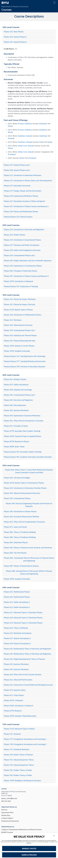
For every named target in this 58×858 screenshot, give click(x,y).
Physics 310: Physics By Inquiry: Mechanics (20, 299)
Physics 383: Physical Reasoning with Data (19, 341)
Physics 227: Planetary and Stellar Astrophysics (21, 245)
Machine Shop (5, 815)
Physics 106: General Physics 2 (15, 42)
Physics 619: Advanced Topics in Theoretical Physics (23, 623)
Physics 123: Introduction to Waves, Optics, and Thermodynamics (28, 181)
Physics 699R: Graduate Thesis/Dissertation (20, 716)
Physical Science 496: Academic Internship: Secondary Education (28, 457)
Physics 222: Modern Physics (14, 235)
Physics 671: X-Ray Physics (14, 695)
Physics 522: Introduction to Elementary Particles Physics (25, 488)
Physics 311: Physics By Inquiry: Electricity (19, 304)
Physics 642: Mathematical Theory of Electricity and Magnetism (27, 654)
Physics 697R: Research (13, 711)
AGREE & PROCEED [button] (29, 855)
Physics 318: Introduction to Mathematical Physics (22, 315)
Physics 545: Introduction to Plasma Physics (20, 511)
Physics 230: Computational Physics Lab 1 (19, 255)
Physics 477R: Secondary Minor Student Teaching (22, 431)
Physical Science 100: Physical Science (18, 217)
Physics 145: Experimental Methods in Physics (21, 196)
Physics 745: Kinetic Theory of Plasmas (18, 755)
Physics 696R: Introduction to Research (18, 706)
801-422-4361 (6, 801)
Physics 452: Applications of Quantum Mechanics (22, 416)
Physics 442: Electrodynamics (15, 405)
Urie (41, 142)
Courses (6, 9)
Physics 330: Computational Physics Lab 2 (19, 330)
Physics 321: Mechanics (13, 320)
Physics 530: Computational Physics (17, 498)
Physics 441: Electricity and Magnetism (18, 400)
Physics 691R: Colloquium (13, 700)
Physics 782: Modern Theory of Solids (18, 775)
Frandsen (11, 154)
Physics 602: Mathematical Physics (17, 597)
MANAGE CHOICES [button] (29, 848)
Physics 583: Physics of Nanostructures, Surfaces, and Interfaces (28, 548)
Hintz (22, 158)
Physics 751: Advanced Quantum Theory (19, 760)
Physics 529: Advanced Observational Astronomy (22, 493)
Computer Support (7, 818)
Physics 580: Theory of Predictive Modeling (20, 532)
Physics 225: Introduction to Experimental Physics (22, 240)
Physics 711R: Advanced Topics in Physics (19, 729)
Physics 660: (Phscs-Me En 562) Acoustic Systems (22, 674)
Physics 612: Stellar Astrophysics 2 (17, 607)
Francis (21, 124)
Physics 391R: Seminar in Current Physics (19, 346)
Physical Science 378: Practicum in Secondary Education (24, 367)
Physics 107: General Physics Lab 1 (17, 165)
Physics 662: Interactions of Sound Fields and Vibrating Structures (28, 685)
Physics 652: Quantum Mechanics (16, 669)
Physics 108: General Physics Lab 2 (17, 170)
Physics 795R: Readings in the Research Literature (22, 781)
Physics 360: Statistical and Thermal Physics (20, 335)
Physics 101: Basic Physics (14, 32)
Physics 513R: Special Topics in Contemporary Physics (24, 483)
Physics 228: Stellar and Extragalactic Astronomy (22, 250)
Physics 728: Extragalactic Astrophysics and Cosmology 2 (25, 744)
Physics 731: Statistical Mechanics (16, 749)
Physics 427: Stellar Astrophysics (16, 385)
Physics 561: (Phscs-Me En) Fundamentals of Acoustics (24, 522)
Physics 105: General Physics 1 (15, 37)
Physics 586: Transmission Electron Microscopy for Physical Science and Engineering (29, 559)
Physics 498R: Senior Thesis (14, 447)
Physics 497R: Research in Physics (16, 441)
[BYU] (5, 3)
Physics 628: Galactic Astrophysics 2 (17, 643)
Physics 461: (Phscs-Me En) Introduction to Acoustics (23, 421)
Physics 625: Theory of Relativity (16, 628)
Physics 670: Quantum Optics (15, 690)
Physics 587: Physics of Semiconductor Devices (21, 566)
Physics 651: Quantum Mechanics (16, 664)
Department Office (7, 812)
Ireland (28, 136)
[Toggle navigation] (54, 3)
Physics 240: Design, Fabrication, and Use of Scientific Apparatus (27, 261)
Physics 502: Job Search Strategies (17, 478)
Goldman (27, 124)
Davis (10, 126)
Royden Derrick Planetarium (10, 821)
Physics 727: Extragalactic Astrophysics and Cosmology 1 (25, 739)
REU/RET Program (7, 832)
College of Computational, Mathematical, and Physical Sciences (21, 829)
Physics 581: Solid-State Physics (16, 542)
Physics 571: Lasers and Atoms (15, 527)
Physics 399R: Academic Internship (17, 351)
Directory (4, 810)
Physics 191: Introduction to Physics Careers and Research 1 (26, 206)
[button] (54, 835)
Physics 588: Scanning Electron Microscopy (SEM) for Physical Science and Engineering (29, 572)
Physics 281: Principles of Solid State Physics (20, 271)
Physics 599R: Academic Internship (17, 579)
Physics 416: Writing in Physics (15, 379)
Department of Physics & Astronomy (14, 7)
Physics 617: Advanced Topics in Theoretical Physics (23, 612)
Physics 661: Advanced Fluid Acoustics (18, 680)
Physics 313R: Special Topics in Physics (18, 310)
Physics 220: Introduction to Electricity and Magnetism (24, 230)
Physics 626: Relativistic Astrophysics (17, 633)
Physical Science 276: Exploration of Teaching (21, 286)
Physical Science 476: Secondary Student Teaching (22, 452)
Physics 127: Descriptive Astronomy (17, 186)
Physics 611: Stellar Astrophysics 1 (17, 602)
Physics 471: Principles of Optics (16, 426)
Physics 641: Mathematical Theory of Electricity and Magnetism (27, 649)
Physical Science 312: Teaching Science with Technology (24, 356)
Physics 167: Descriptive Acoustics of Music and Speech (24, 201)
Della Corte (22, 146)
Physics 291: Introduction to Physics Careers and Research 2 (26, 276)
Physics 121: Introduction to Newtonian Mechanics (22, 175)
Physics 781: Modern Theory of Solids (18, 770)
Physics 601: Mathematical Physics (17, 592)
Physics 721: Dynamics (12, 734)
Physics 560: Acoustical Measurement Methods (21, 517)
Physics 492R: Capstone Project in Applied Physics (22, 436)
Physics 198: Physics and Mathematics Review (21, 212)
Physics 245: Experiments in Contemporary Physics (23, 266)
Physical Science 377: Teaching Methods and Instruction (24, 361)
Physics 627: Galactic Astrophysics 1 (17, 638)
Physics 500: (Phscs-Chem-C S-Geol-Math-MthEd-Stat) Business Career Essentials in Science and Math (29, 471)
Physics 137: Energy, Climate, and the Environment (22, 191)
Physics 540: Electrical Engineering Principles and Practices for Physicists (29, 504)
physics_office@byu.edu (9, 798)
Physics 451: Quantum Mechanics (16, 410)
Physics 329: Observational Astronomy (18, 325)
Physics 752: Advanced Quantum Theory (19, 765)
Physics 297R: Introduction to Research (18, 281)
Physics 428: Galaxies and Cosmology (18, 390)
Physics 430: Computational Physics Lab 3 (19, 395)
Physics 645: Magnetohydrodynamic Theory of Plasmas (24, 659)
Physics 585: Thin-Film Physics (15, 553)
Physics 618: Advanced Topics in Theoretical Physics (23, 618)
